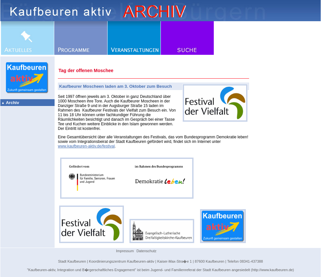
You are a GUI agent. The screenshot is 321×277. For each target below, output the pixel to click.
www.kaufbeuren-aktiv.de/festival (86, 146)
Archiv (10, 102)
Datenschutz (146, 251)
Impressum (125, 251)
